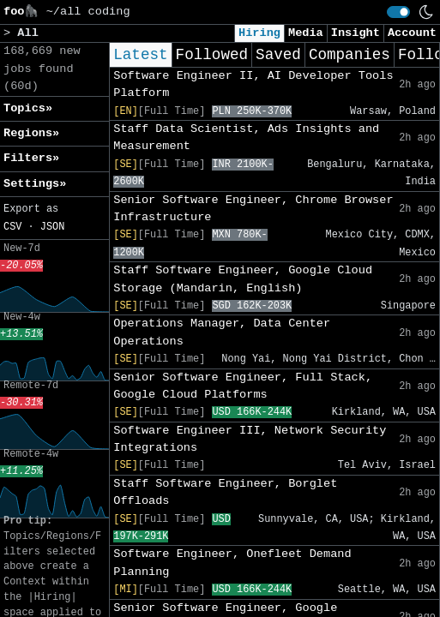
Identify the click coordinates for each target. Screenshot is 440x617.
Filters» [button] (31, 158)
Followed (212, 54)
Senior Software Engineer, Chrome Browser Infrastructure (253, 209)
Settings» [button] (34, 183)
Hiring (259, 33)
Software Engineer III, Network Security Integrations (249, 439)
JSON (52, 227)
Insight (355, 33)
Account (412, 33)
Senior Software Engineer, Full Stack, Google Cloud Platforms (242, 386)
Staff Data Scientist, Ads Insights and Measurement (246, 138)
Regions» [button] (31, 133)
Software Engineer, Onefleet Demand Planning (232, 563)
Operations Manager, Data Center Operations (221, 332)
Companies (349, 54)
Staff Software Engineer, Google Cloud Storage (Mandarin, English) (242, 279)
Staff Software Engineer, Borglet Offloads (225, 492)
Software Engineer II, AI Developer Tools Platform (253, 84)
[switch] (398, 12)
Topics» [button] (27, 108)
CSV (12, 227)
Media (305, 33)
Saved (278, 54)
